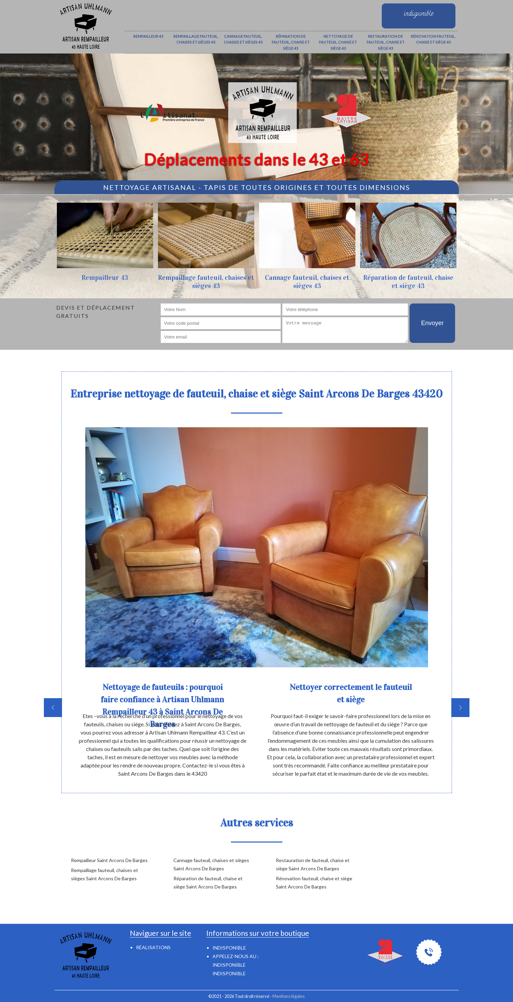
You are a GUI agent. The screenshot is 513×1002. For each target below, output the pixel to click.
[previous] (53, 707)
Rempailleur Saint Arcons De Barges (109, 860)
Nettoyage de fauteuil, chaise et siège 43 (338, 42)
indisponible (229, 965)
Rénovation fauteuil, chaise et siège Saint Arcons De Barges (314, 882)
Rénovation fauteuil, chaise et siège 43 (433, 39)
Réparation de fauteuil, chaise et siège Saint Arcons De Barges (208, 882)
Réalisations (153, 947)
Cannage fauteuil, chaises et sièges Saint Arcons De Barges (211, 864)
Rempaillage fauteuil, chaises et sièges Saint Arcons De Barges (104, 874)
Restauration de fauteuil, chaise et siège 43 (386, 42)
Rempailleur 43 (148, 36)
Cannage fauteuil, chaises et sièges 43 (243, 39)
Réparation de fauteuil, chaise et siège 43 (291, 42)
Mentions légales (288, 996)
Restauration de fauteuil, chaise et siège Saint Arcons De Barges (313, 864)
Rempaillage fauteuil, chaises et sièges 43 (195, 39)
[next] (460, 707)
